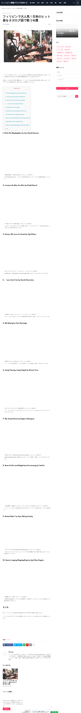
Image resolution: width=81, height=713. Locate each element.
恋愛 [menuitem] (65, 2)
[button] (74, 3)
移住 (67, 50)
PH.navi (11, 652)
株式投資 (69, 52)
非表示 (17, 88)
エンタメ (9, 13)
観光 (59, 55)
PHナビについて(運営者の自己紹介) (66, 32)
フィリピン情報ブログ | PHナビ (14, 3)
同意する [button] (6, 709)
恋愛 (66, 61)
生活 (67, 58)
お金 (68, 47)
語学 (66, 55)
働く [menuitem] (56, 2)
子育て (59, 58)
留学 (59, 61)
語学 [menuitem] (60, 2)
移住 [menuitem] (51, 2)
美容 (74, 58)
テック (59, 50)
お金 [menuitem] (47, 2)
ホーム (4, 13)
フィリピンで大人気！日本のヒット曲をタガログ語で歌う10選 (10, 682)
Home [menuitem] (32, 2)
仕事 (74, 55)
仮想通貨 (60, 52)
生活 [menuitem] (38, 2)
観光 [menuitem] (43, 2)
